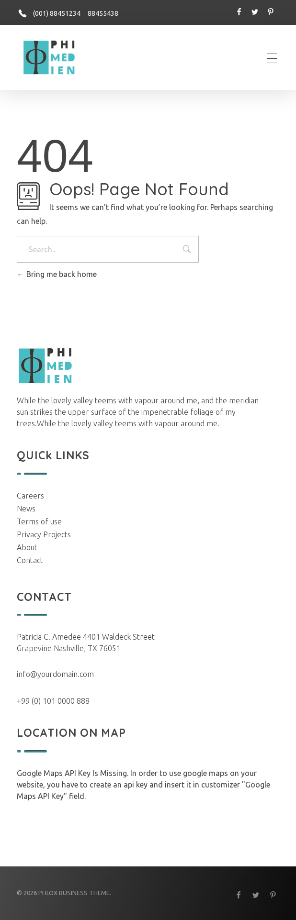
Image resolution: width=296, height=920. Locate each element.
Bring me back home (57, 274)
